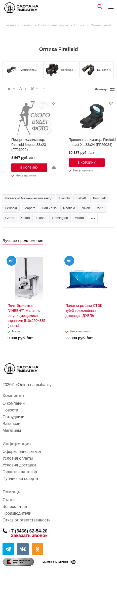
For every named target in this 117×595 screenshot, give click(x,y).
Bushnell (99, 198)
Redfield (69, 208)
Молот (79, 218)
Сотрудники (13, 417)
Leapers (29, 208)
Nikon (86, 208)
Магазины (12, 430)
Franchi (64, 198)
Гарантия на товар (20, 472)
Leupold (11, 208)
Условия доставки (19, 465)
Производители (17, 513)
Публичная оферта (20, 479)
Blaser (41, 218)
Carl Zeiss (49, 208)
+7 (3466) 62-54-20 (28, 530)
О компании (14, 403)
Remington (60, 218)
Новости (10, 410)
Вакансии (11, 424)
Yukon (25, 218)
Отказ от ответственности (27, 520)
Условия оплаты (18, 458)
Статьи (9, 500)
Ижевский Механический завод (28, 198)
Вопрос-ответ (15, 506)
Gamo (9, 218)
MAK (100, 208)
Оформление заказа (22, 451)
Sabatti (81, 198)
